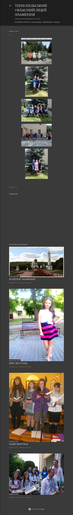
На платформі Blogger (37, 509)
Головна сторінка (22, 22)
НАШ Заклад (36, 22)
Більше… (56, 22)
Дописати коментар (25, 282)
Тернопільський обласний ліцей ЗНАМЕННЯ (31, 10)
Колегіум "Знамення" (22, 279)
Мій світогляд (18, 363)
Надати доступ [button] (13, 187)
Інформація (47, 22)
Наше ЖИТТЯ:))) (18, 444)
